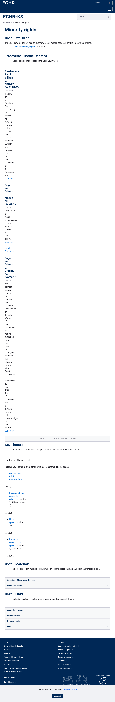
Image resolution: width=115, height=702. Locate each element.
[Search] (90, 17)
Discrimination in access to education (17, 496)
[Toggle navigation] (109, 9)
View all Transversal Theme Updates (57, 438)
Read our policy (70, 689)
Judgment (9, 178)
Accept (57, 696)
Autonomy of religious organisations (15, 476)
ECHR (8, 3)
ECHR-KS (13, 16)
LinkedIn (12, 682)
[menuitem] (31, 642)
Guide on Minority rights (24, 46)
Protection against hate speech (15, 542)
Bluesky (11, 677)
